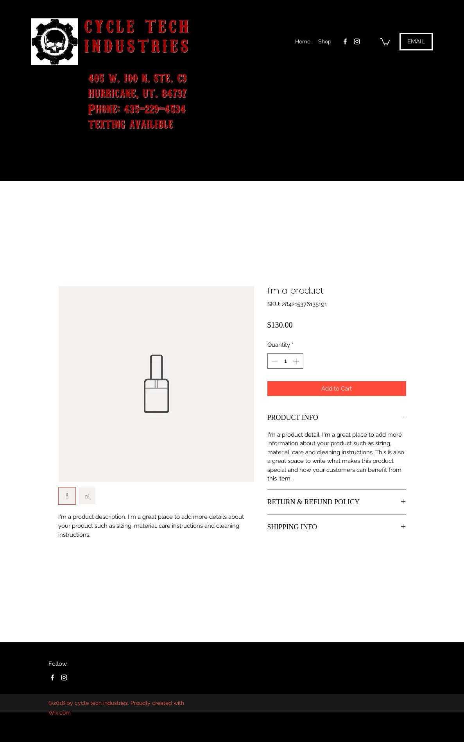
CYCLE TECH (137, 25)
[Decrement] (274, 361)
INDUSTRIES (137, 44)
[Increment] (297, 361)
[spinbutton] (285, 361)
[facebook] (345, 41)
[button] (385, 41)
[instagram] (357, 41)
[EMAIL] (416, 41)
